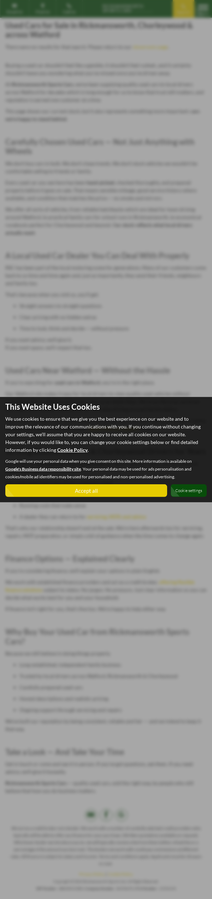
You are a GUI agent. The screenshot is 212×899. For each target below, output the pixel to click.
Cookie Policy (72, 449)
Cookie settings (188, 490)
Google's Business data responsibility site (43, 468)
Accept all (86, 490)
